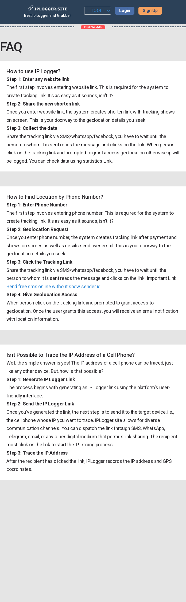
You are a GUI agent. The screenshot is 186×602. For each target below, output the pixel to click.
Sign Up (150, 10)
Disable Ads (93, 27)
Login (124, 10)
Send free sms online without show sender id (53, 286)
